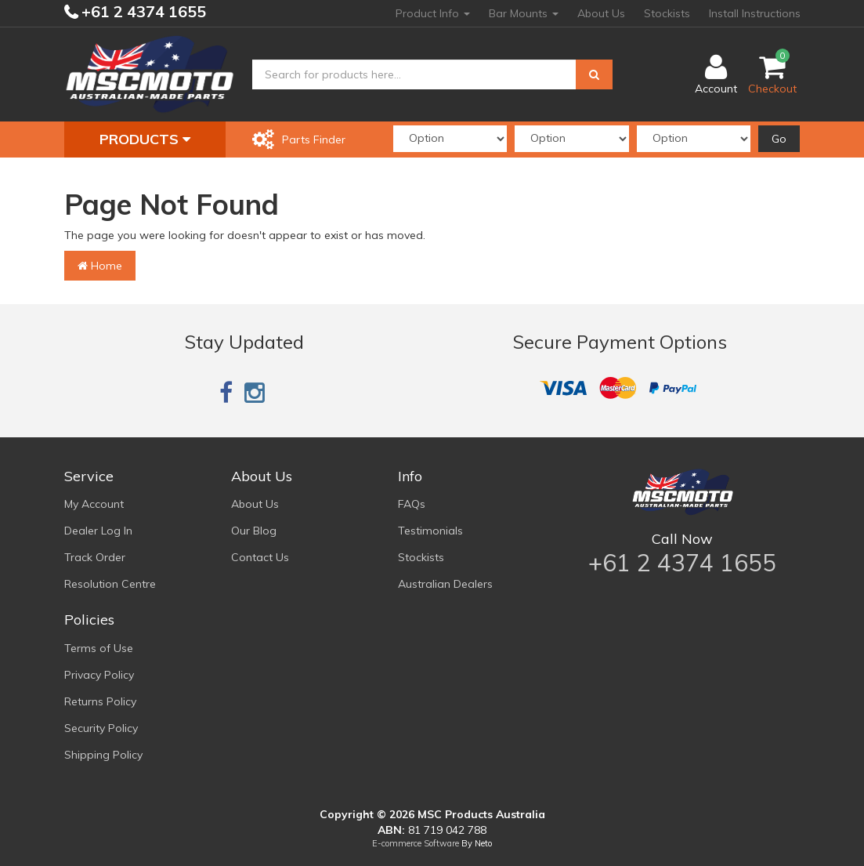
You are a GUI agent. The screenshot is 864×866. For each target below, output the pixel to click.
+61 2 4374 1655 (142, 11)
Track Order (94, 557)
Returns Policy (100, 701)
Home (100, 266)
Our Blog (254, 531)
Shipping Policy (103, 755)
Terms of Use (98, 648)
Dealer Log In (98, 531)
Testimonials (430, 531)
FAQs (411, 504)
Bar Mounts (524, 13)
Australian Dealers (445, 584)
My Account (94, 504)
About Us (601, 13)
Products (144, 139)
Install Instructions (755, 13)
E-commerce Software (415, 843)
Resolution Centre (110, 584)
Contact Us (260, 557)
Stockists (667, 13)
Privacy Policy (99, 675)
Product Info (433, 13)
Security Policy (101, 728)
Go (779, 139)
